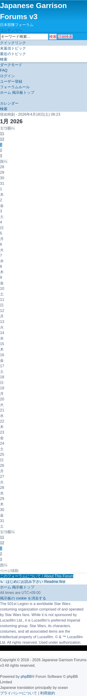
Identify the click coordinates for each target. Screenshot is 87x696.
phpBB (26, 676)
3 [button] (1, 156)
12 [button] (2, 139)
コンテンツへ (11, 30)
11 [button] (2, 134)
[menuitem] (13, 48)
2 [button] (1, 150)
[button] (7, 128)
